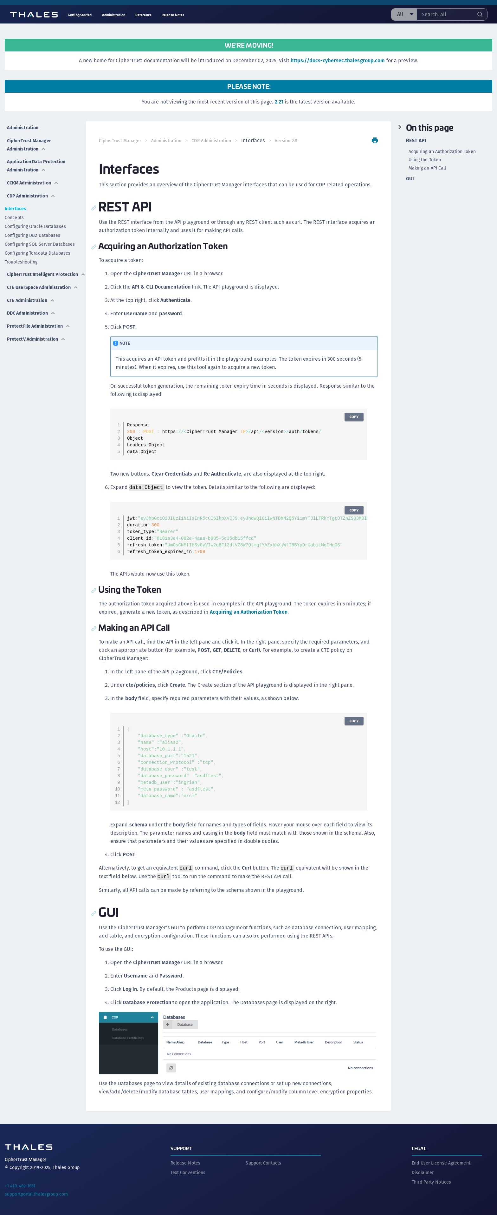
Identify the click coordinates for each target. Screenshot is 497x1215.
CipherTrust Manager (122, 140)
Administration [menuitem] (113, 14)
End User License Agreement (441, 1159)
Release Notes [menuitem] (173, 14)
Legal (419, 1144)
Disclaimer (423, 1169)
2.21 (279, 101)
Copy (351, 416)
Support (181, 1144)
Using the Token (425, 160)
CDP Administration (31, 185)
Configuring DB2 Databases (33, 224)
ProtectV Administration (37, 331)
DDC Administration (31, 310)
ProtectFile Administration (40, 320)
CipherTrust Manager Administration (29, 140)
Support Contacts (263, 1159)
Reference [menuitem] (143, 14)
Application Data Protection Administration (37, 159)
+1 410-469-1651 (20, 1182)
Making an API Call (427, 168)
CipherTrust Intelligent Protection (31, 265)
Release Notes (185, 1159)
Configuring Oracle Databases (35, 215)
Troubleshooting (21, 251)
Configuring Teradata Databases (37, 242)
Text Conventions (188, 1169)
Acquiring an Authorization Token (251, 612)
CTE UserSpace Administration (26, 284)
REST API (416, 141)
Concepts (14, 207)
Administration (22, 125)
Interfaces (15, 198)
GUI (410, 179)
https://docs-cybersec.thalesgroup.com (338, 60)
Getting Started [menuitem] (80, 14)
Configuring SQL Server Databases (40, 233)
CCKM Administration (33, 174)
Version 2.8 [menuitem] (288, 140)
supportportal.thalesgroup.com (36, 1190)
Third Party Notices (431, 1178)
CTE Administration (31, 299)
